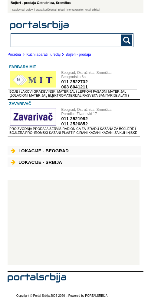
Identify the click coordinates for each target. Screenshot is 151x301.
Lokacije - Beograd (40, 150)
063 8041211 (74, 86)
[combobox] (60, 39)
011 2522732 (74, 81)
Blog (61, 9)
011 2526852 (74, 123)
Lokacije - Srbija (36, 162)
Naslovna (18, 9)
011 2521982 (74, 118)
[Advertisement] (74, 222)
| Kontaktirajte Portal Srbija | (83, 9)
